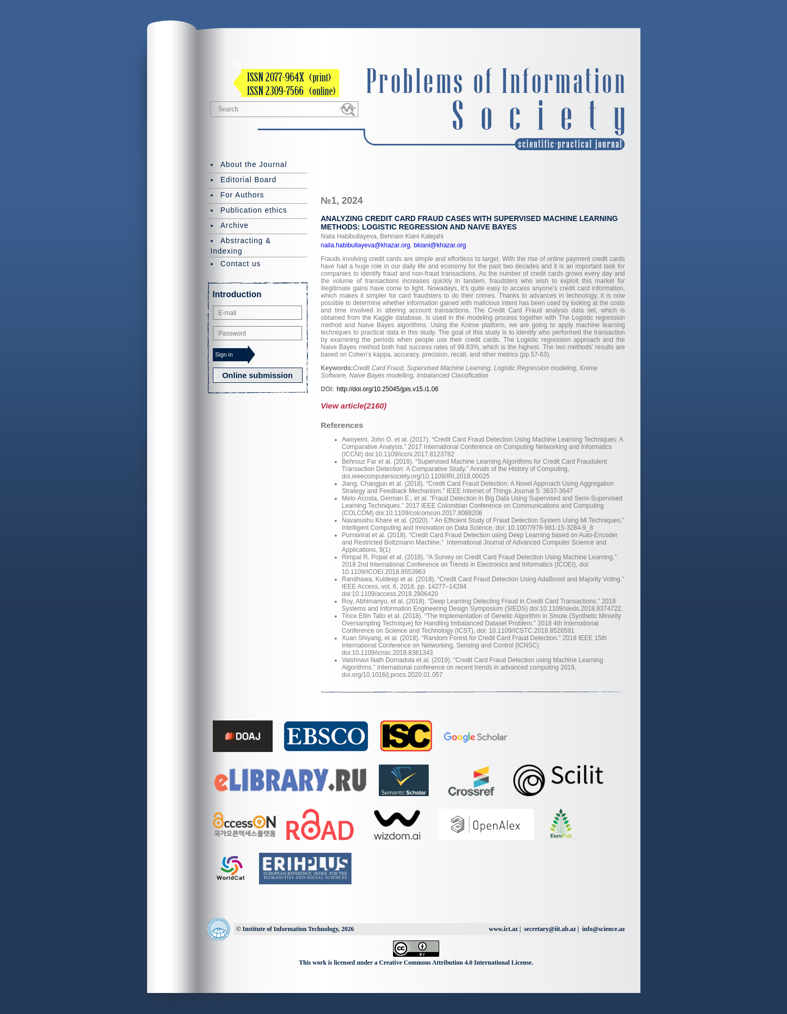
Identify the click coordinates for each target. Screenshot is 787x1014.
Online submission (257, 375)
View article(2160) (354, 405)
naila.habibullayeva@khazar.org (365, 245)
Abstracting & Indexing (241, 245)
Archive (235, 225)
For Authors (242, 195)
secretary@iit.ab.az (550, 929)
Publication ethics (254, 210)
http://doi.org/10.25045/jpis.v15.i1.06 (387, 389)
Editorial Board (249, 179)
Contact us (241, 263)
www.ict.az (503, 929)
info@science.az (603, 929)
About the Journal (254, 164)
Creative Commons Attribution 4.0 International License (455, 962)
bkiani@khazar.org (439, 245)
